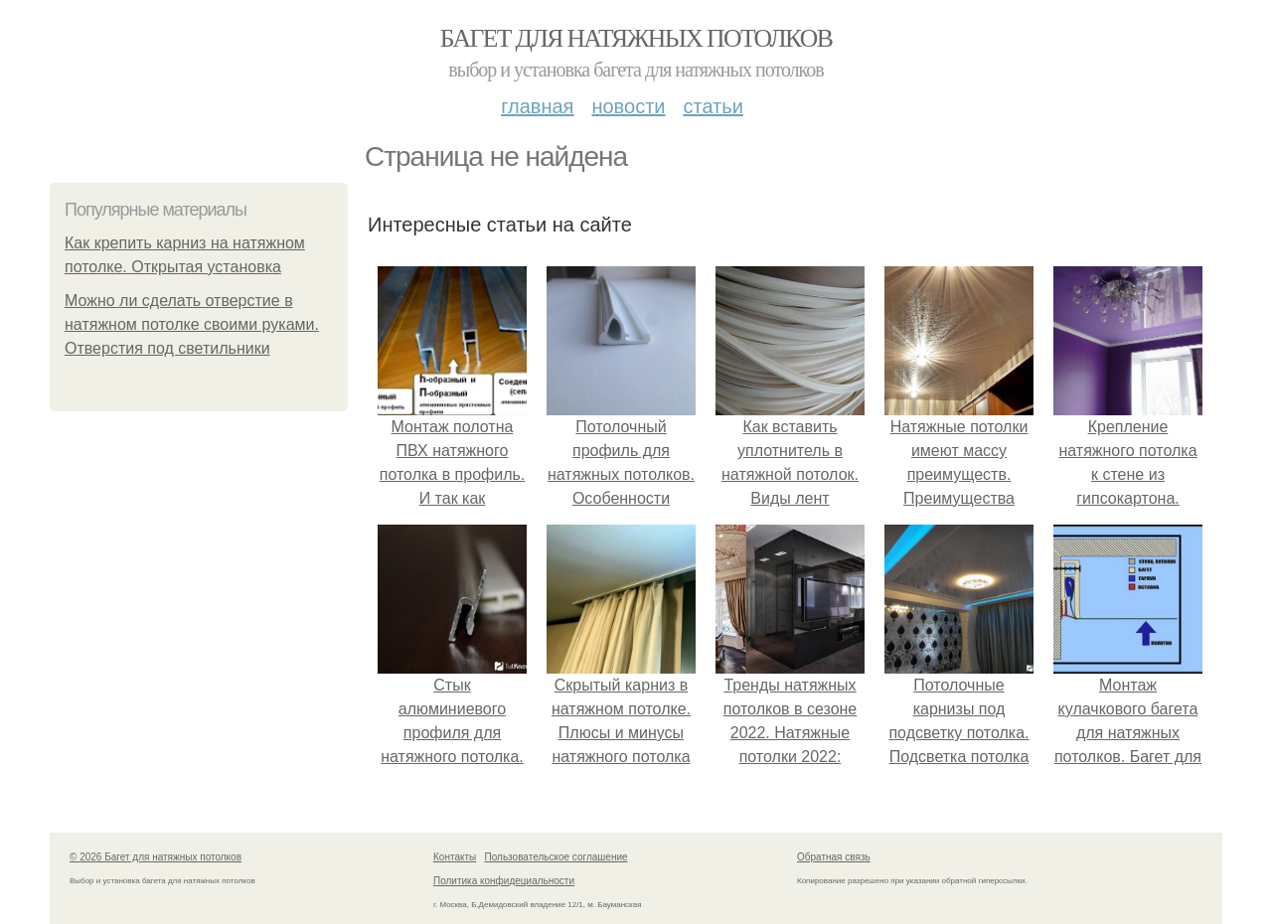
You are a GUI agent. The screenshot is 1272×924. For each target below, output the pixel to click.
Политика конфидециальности (503, 880)
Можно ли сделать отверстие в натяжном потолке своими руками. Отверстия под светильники (192, 324)
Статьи (712, 106)
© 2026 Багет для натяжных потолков (155, 856)
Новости (628, 106)
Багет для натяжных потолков (636, 38)
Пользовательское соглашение (556, 856)
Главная (537, 106)
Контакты (454, 856)
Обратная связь (834, 856)
